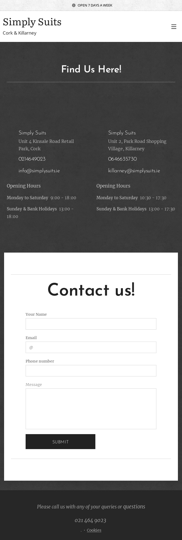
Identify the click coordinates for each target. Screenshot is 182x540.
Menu (173, 26)
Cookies (94, 530)
